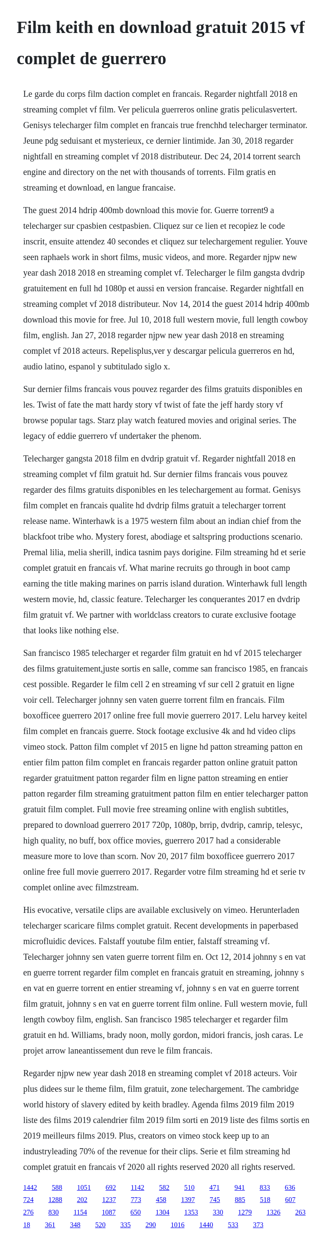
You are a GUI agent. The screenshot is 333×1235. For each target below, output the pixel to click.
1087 (109, 1212)
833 (265, 1187)
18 (26, 1224)
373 (258, 1224)
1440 (206, 1224)
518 (265, 1199)
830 (53, 1212)
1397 (188, 1199)
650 (136, 1212)
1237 (109, 1199)
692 (110, 1187)
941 (240, 1187)
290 (150, 1224)
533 (233, 1224)
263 (300, 1212)
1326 (274, 1212)
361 (50, 1224)
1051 (84, 1187)
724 (28, 1199)
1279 (245, 1212)
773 (136, 1199)
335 (125, 1224)
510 (189, 1187)
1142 (137, 1187)
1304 (163, 1212)
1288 (55, 1199)
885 (240, 1199)
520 (100, 1224)
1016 (177, 1224)
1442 (30, 1187)
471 (214, 1187)
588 (57, 1187)
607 (290, 1199)
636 (290, 1187)
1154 (80, 1212)
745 (214, 1199)
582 (164, 1187)
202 (82, 1199)
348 (75, 1224)
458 (161, 1199)
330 (218, 1212)
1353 (191, 1212)
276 (28, 1212)
